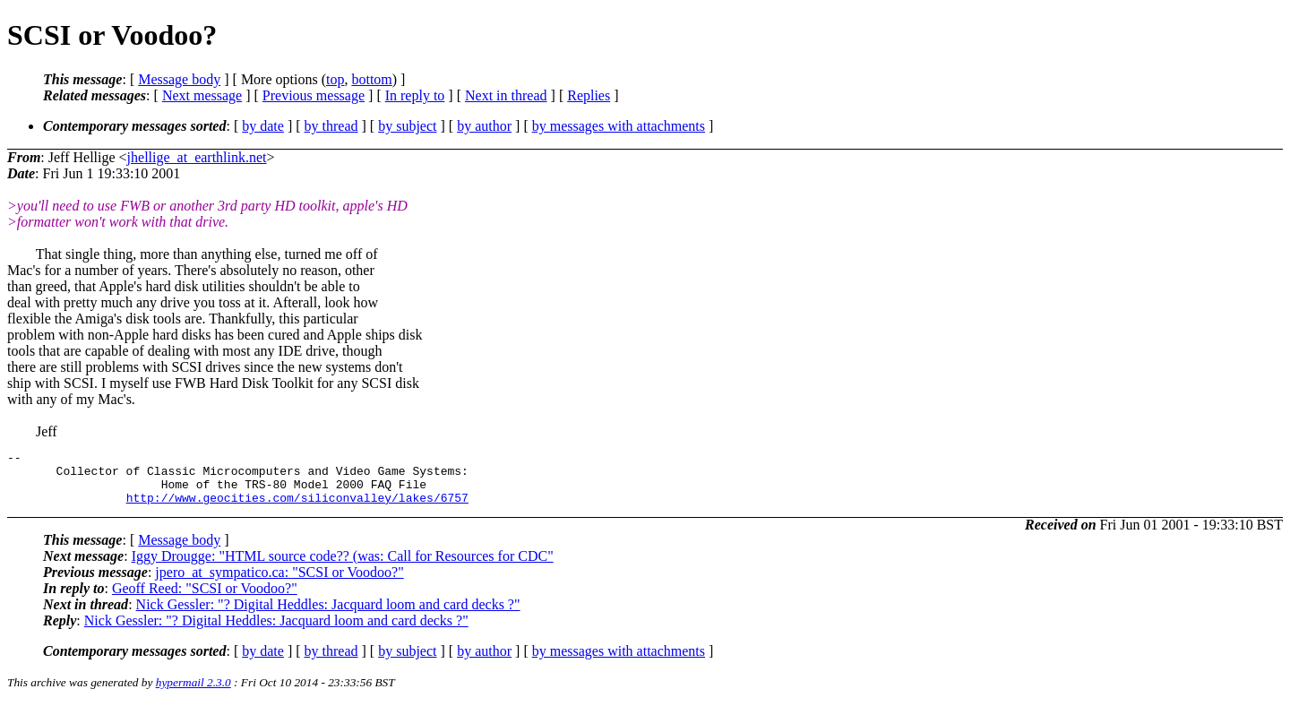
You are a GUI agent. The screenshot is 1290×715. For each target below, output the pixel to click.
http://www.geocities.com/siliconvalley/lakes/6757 (297, 508)
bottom (371, 79)
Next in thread (506, 95)
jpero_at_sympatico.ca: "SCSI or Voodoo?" (279, 582)
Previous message (313, 95)
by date (263, 126)
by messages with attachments (618, 126)
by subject (407, 126)
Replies (588, 95)
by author (484, 126)
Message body (179, 79)
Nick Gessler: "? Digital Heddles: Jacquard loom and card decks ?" (328, 615)
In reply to (415, 95)
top (335, 79)
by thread (331, 126)
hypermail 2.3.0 (193, 693)
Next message (202, 95)
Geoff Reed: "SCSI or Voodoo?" (204, 599)
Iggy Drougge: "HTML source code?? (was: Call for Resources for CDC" (343, 566)
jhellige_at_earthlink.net (197, 157)
